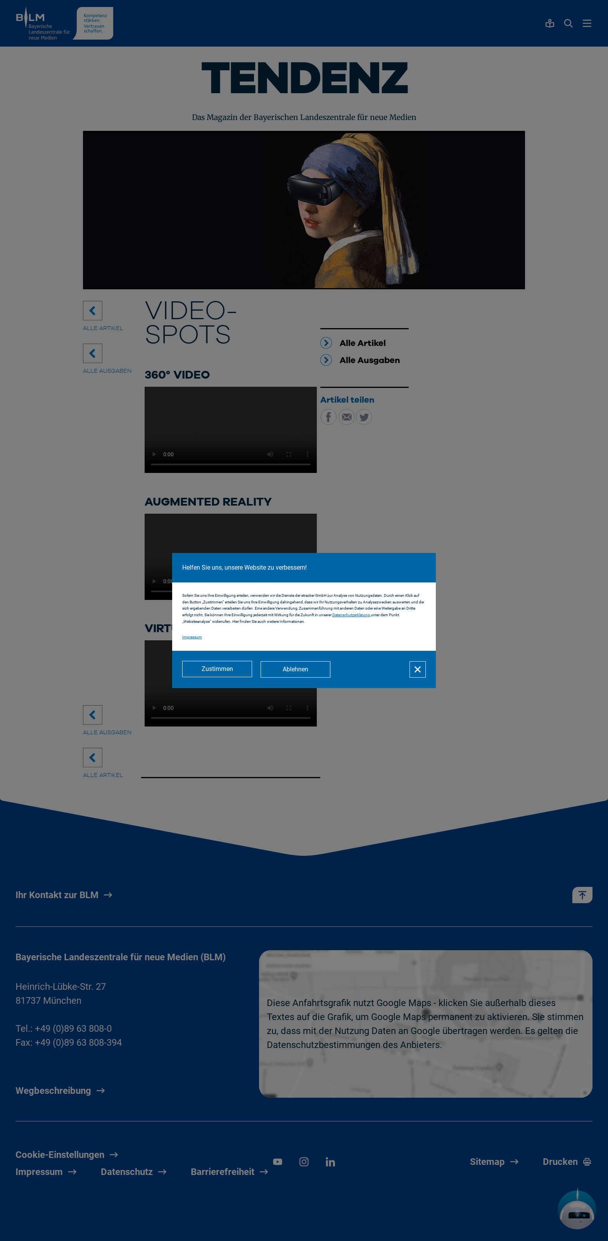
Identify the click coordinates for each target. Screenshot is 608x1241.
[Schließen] (417, 669)
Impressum (192, 637)
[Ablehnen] (296, 669)
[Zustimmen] (217, 669)
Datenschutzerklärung (351, 615)
